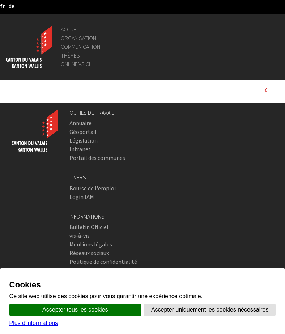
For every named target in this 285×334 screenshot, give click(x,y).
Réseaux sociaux (89, 253)
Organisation (78, 38)
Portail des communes (97, 158)
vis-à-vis (79, 236)
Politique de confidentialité (103, 262)
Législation (83, 140)
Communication (80, 47)
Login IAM (81, 197)
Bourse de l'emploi (92, 188)
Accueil (70, 29)
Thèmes (70, 55)
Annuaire (80, 123)
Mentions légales (90, 244)
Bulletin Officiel (89, 227)
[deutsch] (11, 6)
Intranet (80, 149)
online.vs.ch (76, 64)
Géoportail (83, 132)
